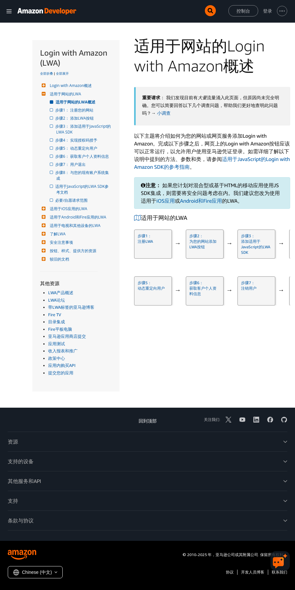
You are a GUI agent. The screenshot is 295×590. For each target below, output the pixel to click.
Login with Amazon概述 (70, 85)
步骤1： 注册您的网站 (74, 110)
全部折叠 (46, 73)
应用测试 (56, 343)
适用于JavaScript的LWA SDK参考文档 (82, 189)
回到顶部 (148, 421)
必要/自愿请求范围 (72, 200)
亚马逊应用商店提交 (67, 336)
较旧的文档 (58, 259)
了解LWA (57, 234)
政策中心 (56, 358)
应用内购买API (62, 365)
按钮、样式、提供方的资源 (72, 250)
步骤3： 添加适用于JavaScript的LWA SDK (83, 129)
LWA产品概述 (60, 292)
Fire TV (54, 314)
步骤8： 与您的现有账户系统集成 (82, 175)
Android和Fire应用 (201, 201)
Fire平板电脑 (60, 329)
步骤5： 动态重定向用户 (76, 148)
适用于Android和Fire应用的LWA (77, 217)
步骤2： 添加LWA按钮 (75, 118)
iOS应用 (165, 201)
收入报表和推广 (63, 350)
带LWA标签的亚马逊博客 (71, 307)
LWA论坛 (56, 300)
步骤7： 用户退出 (71, 164)
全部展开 (62, 73)
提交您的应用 (60, 372)
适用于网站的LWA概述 (75, 102)
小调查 (164, 113)
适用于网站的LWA (64, 94)
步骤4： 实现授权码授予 (76, 140)
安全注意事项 (60, 242)
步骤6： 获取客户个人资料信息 (82, 156)
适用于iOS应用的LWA (67, 208)
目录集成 (56, 321)
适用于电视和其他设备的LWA (74, 225)
